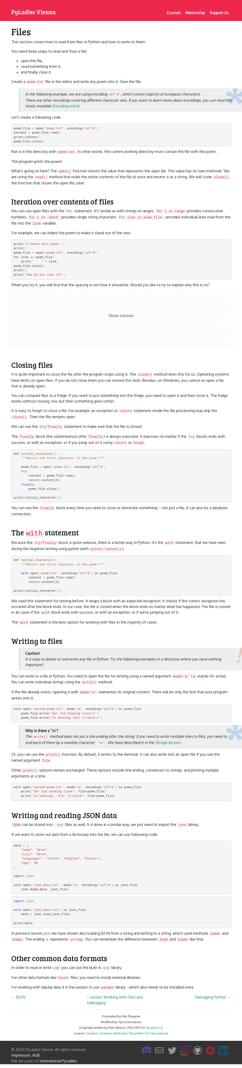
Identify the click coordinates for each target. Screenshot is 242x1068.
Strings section (167, 742)
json (47, 933)
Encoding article (66, 106)
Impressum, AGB (25, 1055)
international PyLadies (58, 1061)
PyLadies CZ (154, 1027)
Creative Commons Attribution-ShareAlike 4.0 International (127, 1033)
